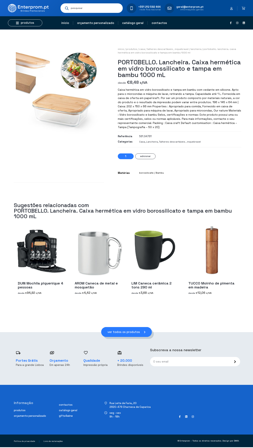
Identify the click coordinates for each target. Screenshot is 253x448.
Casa (142, 49)
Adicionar (145, 156)
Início (65, 23)
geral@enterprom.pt (190, 7)
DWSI (236, 441)
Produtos (131, 49)
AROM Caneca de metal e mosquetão (96, 285)
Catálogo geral (132, 23)
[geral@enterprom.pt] (169, 8)
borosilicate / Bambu (151, 172)
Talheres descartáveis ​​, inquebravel (168, 49)
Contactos (159, 23)
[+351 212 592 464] (131, 8)
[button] (25, 22)
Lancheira (196, 49)
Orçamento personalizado (95, 23)
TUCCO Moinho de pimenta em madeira (211, 285)
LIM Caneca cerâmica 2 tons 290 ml (151, 285)
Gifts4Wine (66, 416)
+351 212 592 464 (149, 7)
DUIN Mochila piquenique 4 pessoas (40, 285)
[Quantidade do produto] (126, 156)
